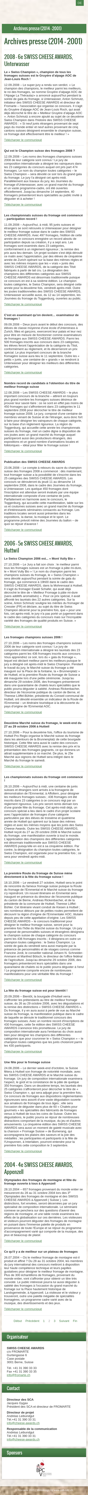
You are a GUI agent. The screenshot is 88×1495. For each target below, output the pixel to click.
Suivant (64, 1321)
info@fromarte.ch (18, 1375)
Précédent (32, 1321)
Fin (75, 1321)
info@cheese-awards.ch (23, 1423)
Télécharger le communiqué (23, 140)
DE (80, 3)
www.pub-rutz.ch (63, 1490)
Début (18, 1321)
